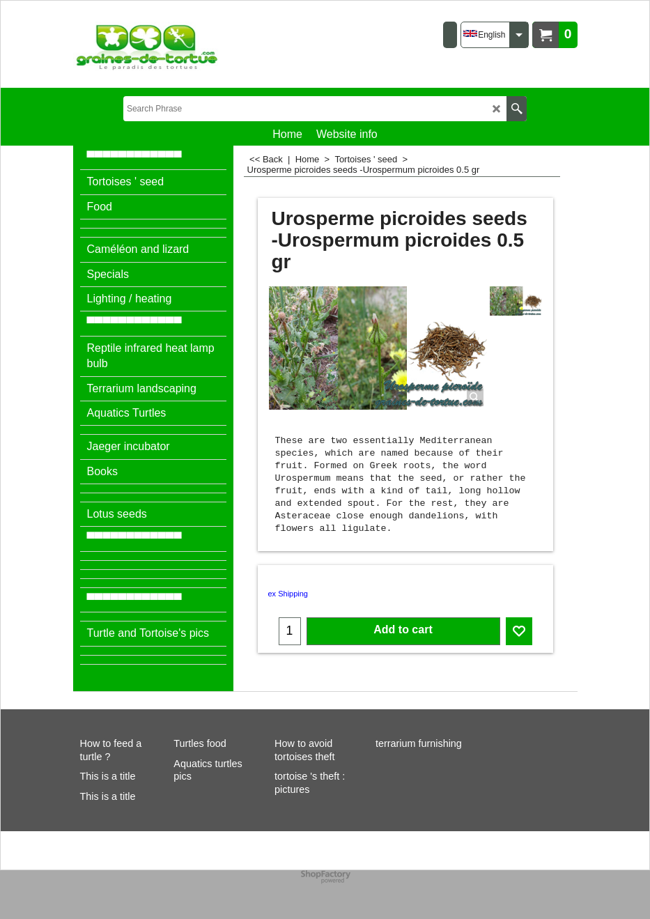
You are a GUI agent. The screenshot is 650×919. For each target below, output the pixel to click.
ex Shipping (288, 593)
